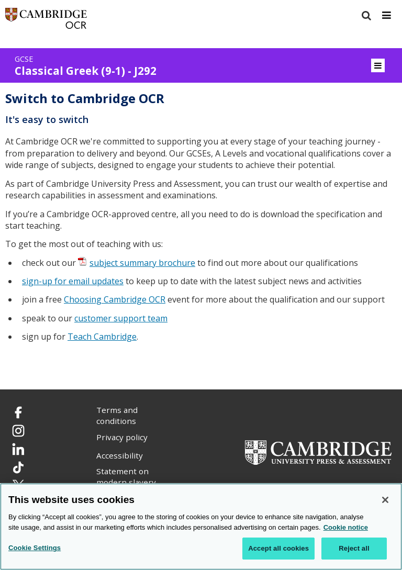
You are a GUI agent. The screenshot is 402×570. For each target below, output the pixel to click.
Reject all (354, 548)
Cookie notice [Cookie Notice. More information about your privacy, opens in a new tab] (345, 527)
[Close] (385, 499)
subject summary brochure (142, 263)
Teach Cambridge (102, 336)
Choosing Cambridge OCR (114, 299)
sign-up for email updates (73, 281)
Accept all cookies (278, 548)
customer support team (121, 318)
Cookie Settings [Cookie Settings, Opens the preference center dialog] (34, 548)
